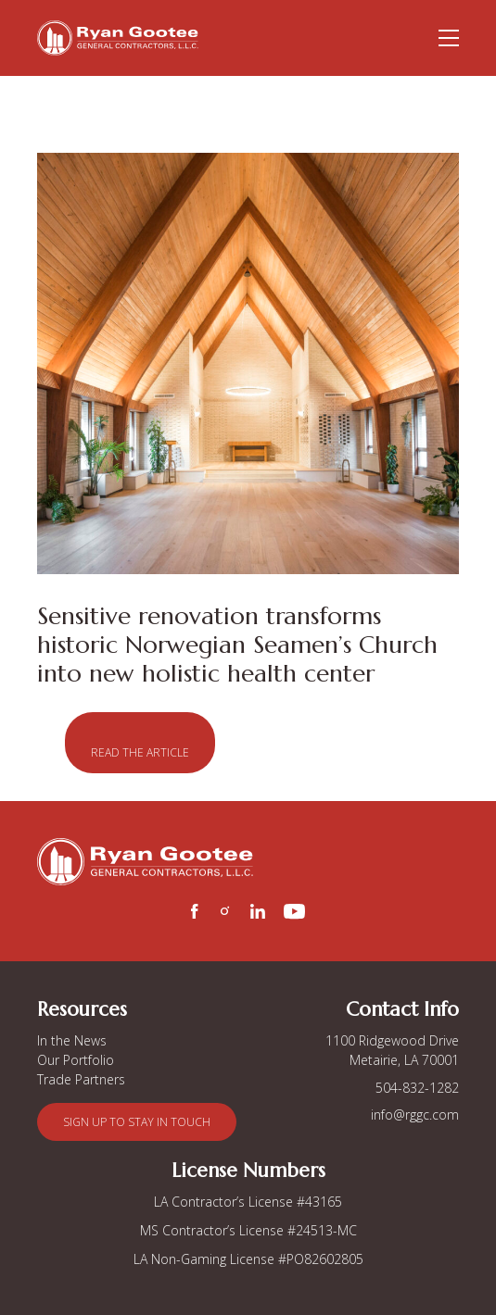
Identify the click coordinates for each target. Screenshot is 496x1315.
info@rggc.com (415, 1114)
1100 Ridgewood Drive (392, 1040)
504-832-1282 (417, 1087)
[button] (140, 742)
